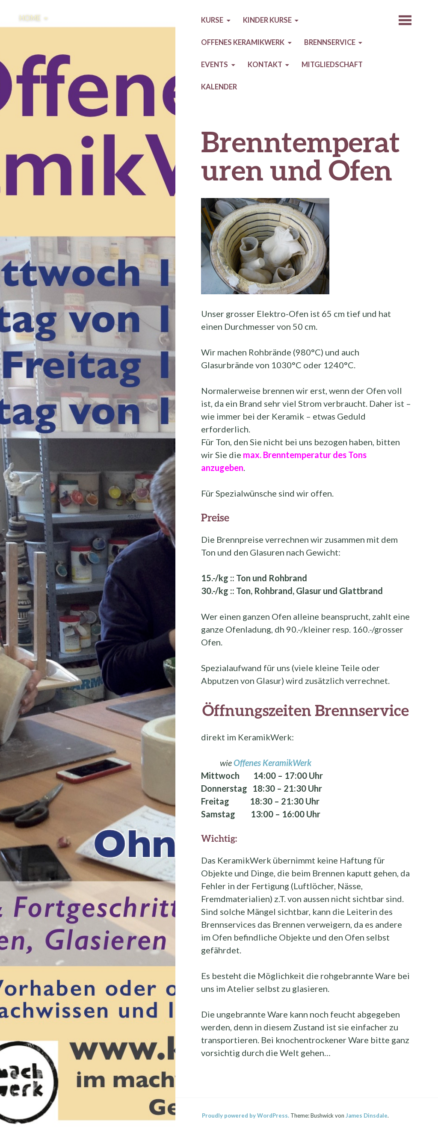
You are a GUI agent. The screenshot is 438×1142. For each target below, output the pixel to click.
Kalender (219, 87)
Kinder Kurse (267, 20)
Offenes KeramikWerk (242, 42)
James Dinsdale (367, 1115)
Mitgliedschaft (332, 64)
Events (214, 64)
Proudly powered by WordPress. (245, 1115)
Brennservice (329, 42)
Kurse (212, 20)
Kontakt (265, 64)
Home (30, 18)
